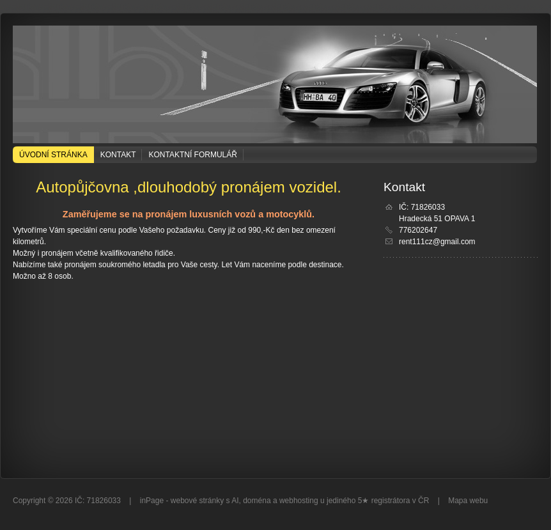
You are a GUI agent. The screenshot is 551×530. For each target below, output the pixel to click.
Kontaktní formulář (192, 154)
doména (256, 500)
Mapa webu (468, 500)
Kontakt (118, 154)
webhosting (298, 500)
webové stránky (197, 500)
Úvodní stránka (53, 154)
